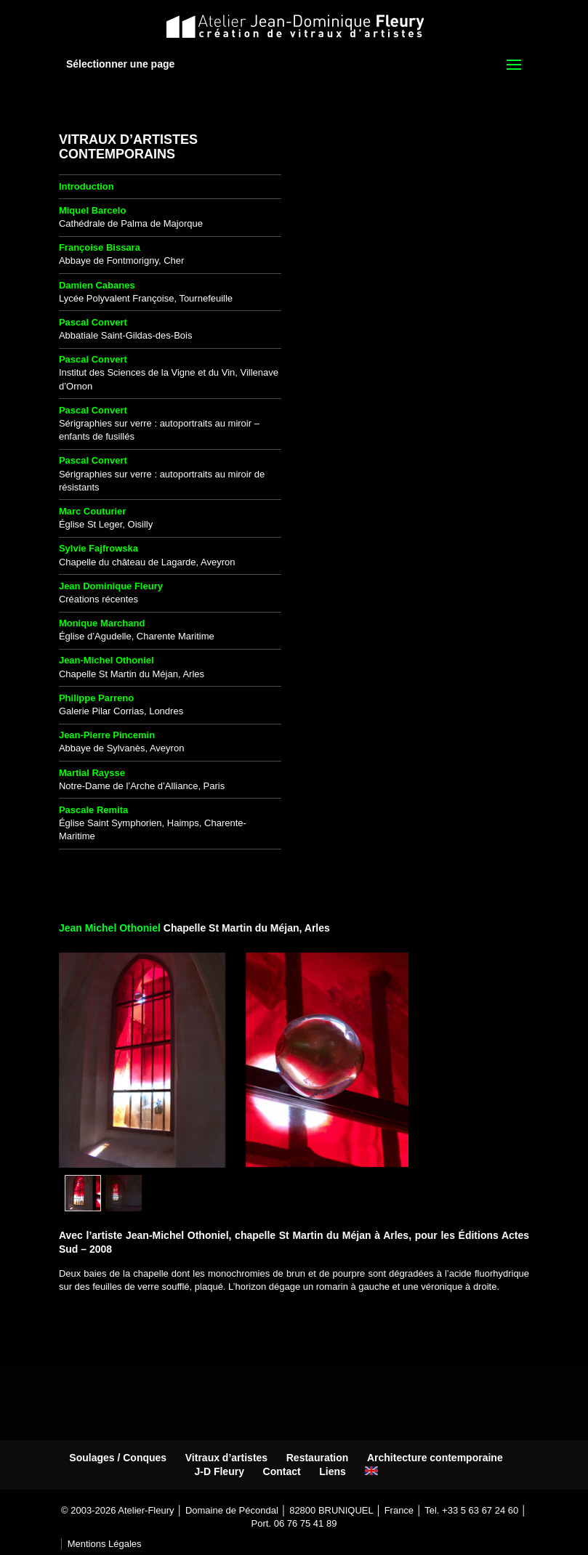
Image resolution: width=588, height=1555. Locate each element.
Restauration (317, 1457)
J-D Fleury (218, 1471)
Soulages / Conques (117, 1457)
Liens (332, 1471)
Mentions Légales (105, 1543)
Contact (282, 1471)
